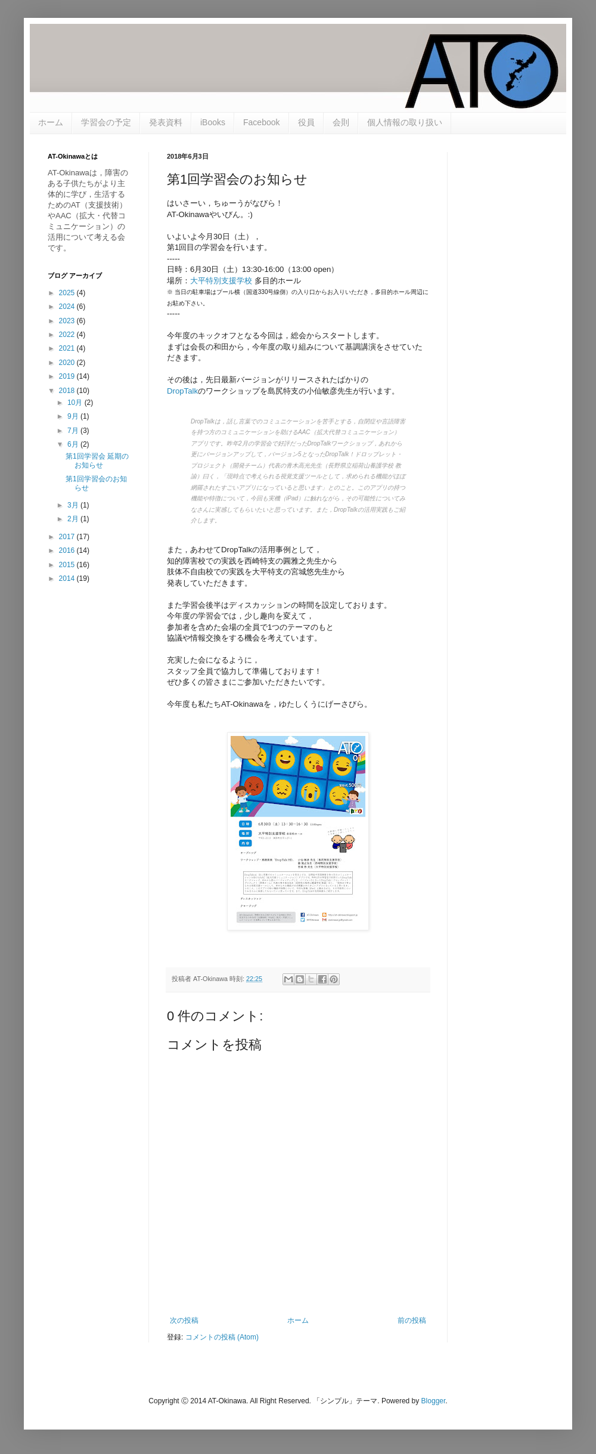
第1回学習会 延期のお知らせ (97, 460)
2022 (68, 334)
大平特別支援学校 (221, 280)
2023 (68, 321)
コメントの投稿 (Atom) (222, 1337)
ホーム (50, 122)
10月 (76, 402)
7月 (73, 430)
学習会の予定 (106, 122)
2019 (68, 376)
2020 (68, 362)
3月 (73, 505)
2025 (68, 293)
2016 (68, 550)
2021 (68, 348)
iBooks (212, 122)
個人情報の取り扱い (404, 122)
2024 (68, 306)
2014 (68, 578)
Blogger (433, 1401)
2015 (68, 565)
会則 (341, 122)
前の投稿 (412, 1320)
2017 (68, 537)
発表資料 (165, 122)
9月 (73, 416)
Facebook (261, 122)
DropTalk (182, 390)
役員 (306, 122)
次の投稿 (184, 1320)
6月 (73, 444)
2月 (73, 519)
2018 (68, 390)
